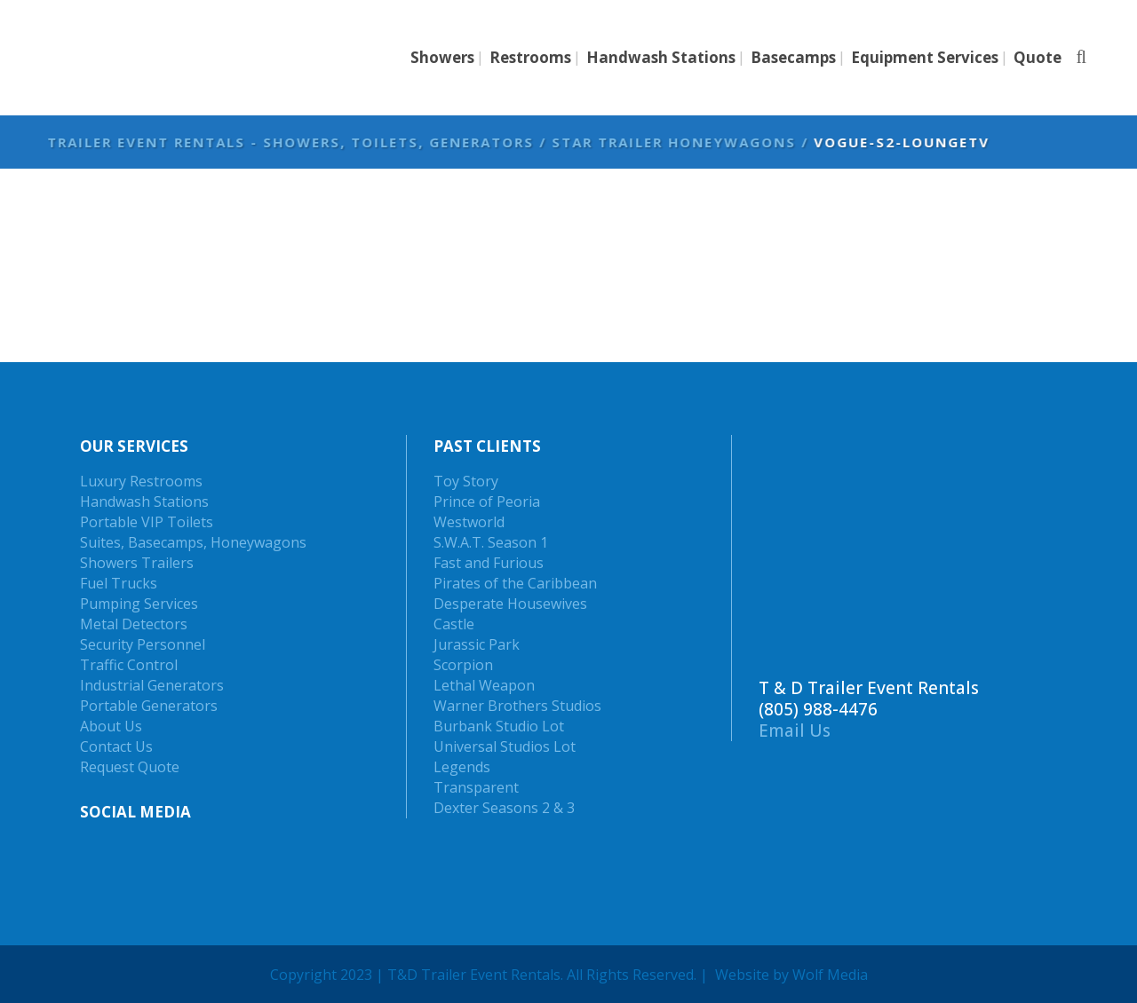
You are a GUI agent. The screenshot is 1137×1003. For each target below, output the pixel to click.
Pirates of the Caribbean (515, 583)
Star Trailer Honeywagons (912, 142)
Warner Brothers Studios (517, 705)
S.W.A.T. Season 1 (490, 542)
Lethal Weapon (484, 685)
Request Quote (129, 767)
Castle (453, 624)
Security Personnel (142, 644)
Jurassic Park (476, 644)
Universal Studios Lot (504, 746)
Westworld (469, 522)
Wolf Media (830, 974)
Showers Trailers (137, 563)
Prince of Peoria (486, 501)
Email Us (795, 730)
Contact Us (116, 746)
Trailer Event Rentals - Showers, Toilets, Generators (528, 142)
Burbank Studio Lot (498, 726)
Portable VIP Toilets (146, 522)
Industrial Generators (152, 685)
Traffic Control (129, 665)
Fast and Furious (488, 563)
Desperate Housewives (510, 603)
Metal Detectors (133, 624)
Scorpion (463, 665)
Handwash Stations (144, 501)
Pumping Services (139, 603)
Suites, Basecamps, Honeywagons (193, 542)
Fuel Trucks (118, 583)
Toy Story (465, 481)
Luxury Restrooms (141, 481)
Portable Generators (149, 705)
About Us (111, 726)
